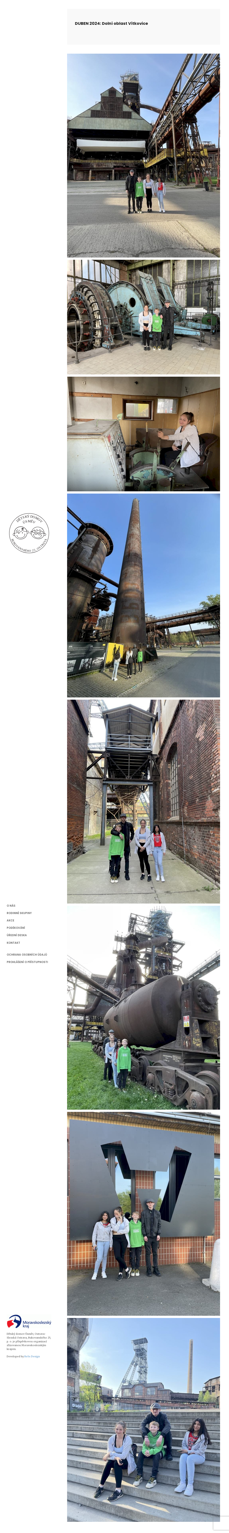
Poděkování (16, 928)
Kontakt (13, 943)
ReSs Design (32, 1356)
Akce (10, 920)
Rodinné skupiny (19, 913)
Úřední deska (17, 935)
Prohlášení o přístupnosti (27, 962)
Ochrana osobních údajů (27, 955)
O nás (11, 906)
